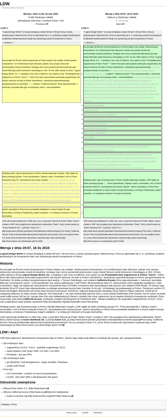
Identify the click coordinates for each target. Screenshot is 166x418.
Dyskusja (40, 17)
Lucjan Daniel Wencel (103, 272)
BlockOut (14, 362)
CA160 (10, 377)
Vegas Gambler (48, 362)
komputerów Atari (25, 256)
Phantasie (12, 354)
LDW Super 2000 (29, 351)
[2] (14, 325)
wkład (49, 17)
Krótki (31, 17)
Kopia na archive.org (17, 396)
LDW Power (19, 366)
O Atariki (85, 413)
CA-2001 (44, 351)
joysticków (38, 302)
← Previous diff (40, 24)
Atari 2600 (25, 377)
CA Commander (15, 373)
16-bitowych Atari (15, 358)
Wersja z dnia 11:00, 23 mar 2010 (40, 14)
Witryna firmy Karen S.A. (15, 388)
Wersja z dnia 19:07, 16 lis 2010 (121, 14)
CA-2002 (54, 351)
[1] (68, 319)
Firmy (14, 404)
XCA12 (151, 299)
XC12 (62, 347)
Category (5, 404)
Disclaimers (97, 413)
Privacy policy (71, 413)
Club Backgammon (30, 362)
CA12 (159, 299)
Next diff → (121, 24)
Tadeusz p (112, 17)
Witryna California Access (16, 392)
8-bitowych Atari (88, 299)
